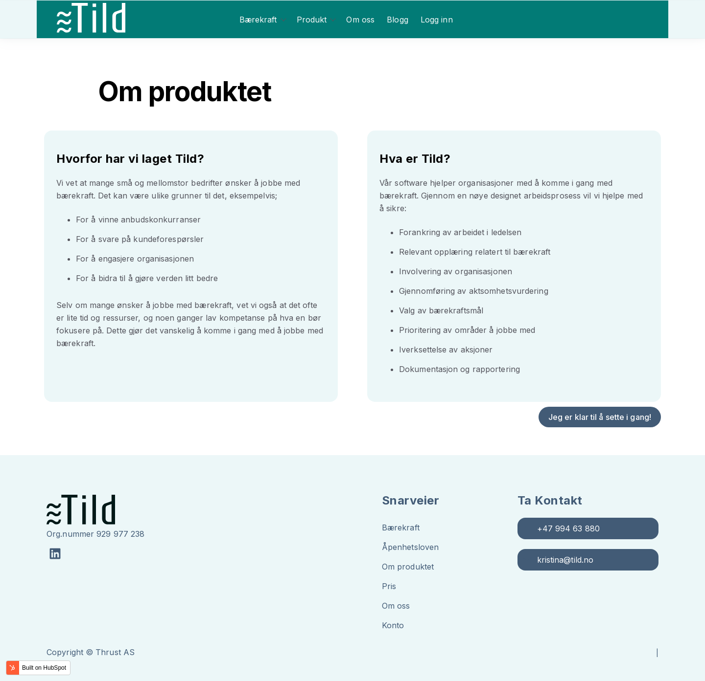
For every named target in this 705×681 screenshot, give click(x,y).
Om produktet (408, 566)
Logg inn (437, 19)
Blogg (397, 19)
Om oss (360, 19)
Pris (389, 586)
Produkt (312, 19)
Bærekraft (258, 19)
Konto (393, 625)
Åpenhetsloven (410, 547)
